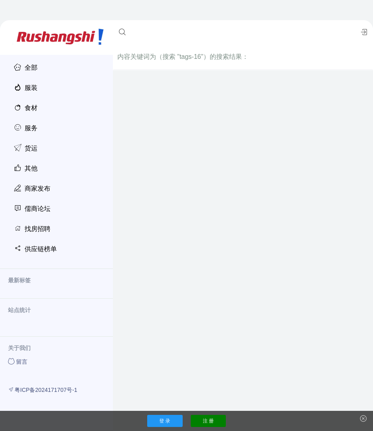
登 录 (164, 421)
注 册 (208, 421)
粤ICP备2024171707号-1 (42, 389)
